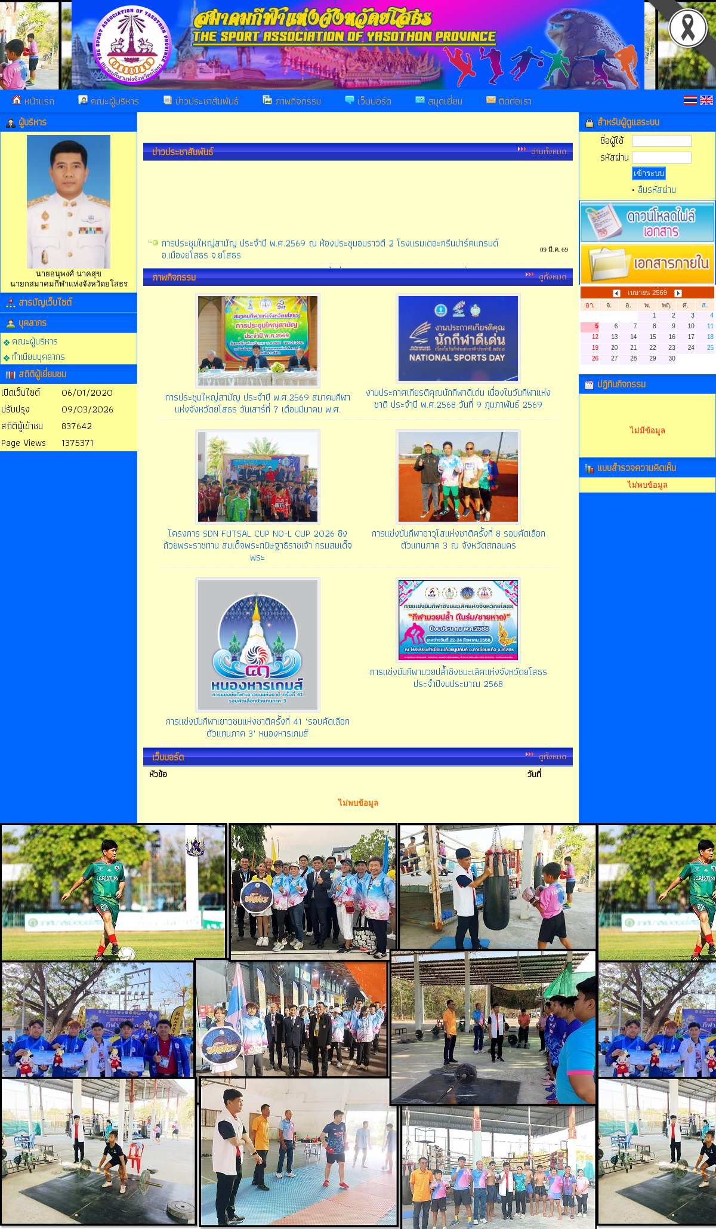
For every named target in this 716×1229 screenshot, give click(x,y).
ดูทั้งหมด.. (554, 276)
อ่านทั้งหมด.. (550, 151)
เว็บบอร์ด (368, 101)
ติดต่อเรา (509, 101)
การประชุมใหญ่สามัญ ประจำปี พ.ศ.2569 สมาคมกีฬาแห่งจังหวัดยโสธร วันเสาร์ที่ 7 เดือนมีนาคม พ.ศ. (257, 403)
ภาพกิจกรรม (292, 101)
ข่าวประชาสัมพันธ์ (201, 101)
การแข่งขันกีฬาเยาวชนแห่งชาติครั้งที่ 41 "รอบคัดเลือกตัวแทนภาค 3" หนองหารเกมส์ (258, 727)
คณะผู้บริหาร (108, 101)
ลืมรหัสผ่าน (657, 189)
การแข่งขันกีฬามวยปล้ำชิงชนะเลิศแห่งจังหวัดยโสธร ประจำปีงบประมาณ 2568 (458, 677)
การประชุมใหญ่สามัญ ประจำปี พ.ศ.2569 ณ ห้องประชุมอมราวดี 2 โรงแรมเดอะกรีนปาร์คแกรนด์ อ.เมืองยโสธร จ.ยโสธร (330, 265)
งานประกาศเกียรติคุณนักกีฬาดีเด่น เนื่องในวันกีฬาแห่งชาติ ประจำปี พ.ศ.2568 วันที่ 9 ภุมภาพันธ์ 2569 (458, 398)
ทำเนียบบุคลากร (34, 356)
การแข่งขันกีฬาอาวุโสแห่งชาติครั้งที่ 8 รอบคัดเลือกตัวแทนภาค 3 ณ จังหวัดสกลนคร (458, 539)
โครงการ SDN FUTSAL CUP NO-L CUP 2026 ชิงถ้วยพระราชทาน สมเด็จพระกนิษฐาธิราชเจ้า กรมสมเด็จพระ (257, 545)
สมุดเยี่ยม (438, 101)
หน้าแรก (33, 101)
